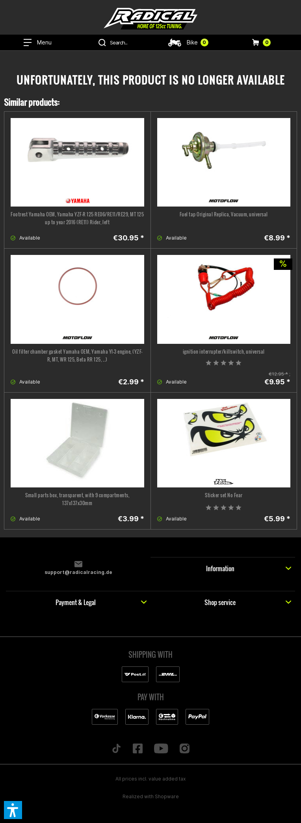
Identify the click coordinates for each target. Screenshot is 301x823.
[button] (13, 810)
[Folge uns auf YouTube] (161, 749)
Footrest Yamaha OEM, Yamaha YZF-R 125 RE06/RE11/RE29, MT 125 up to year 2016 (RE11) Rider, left (77, 218)
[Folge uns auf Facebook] (138, 749)
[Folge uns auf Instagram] (184, 749)
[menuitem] (37, 42)
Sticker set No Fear (224, 495)
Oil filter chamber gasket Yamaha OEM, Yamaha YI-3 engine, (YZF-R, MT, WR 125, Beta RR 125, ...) (77, 355)
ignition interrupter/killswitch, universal (224, 351)
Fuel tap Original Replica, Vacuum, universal (224, 214)
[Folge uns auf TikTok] (116, 749)
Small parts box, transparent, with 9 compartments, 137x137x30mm (77, 499)
